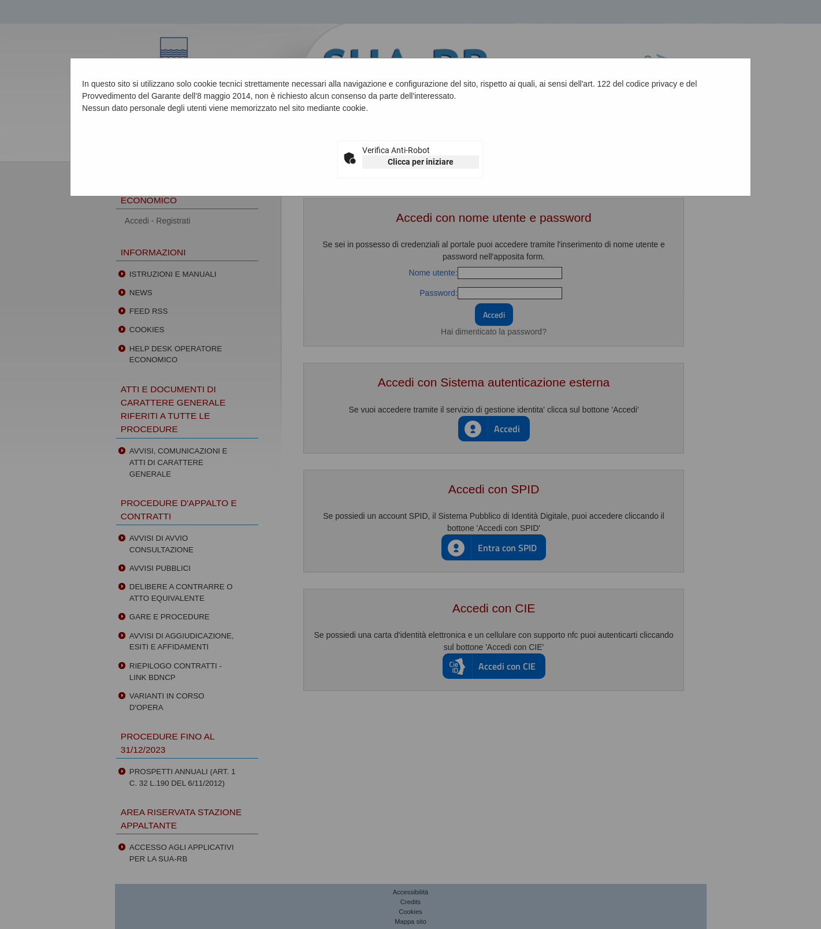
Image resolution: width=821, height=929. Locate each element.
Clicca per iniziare (421, 161)
